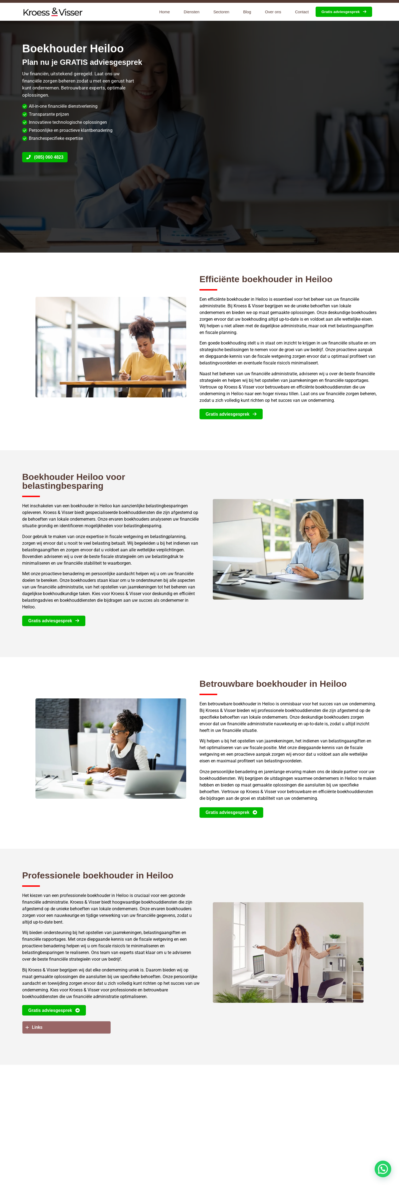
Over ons (273, 12)
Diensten (192, 12)
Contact (302, 12)
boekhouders (364, 312)
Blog (247, 12)
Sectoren (221, 12)
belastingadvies (37, 600)
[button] (383, 1169)
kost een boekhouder (247, 1121)
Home (164, 12)
